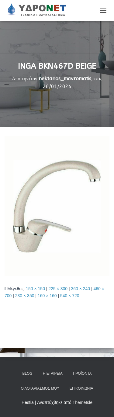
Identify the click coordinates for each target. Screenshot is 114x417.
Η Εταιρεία (53, 373)
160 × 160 (47, 295)
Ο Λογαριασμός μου (40, 388)
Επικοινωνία (81, 388)
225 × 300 (57, 288)
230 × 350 (24, 295)
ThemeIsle (82, 402)
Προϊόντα (82, 373)
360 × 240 (80, 288)
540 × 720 (69, 295)
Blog (27, 373)
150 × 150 (35, 288)
